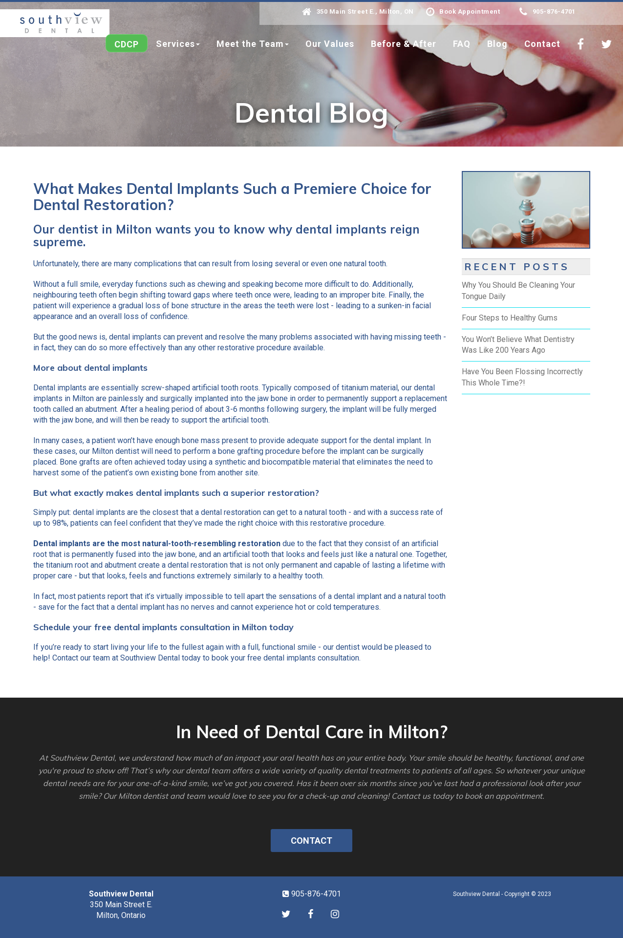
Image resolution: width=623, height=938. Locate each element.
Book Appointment (463, 11)
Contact (542, 44)
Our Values (329, 44)
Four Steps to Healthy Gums (510, 317)
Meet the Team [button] (252, 44)
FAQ (462, 44)
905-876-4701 (547, 11)
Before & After (403, 44)
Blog (497, 44)
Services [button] (178, 44)
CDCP (126, 44)
